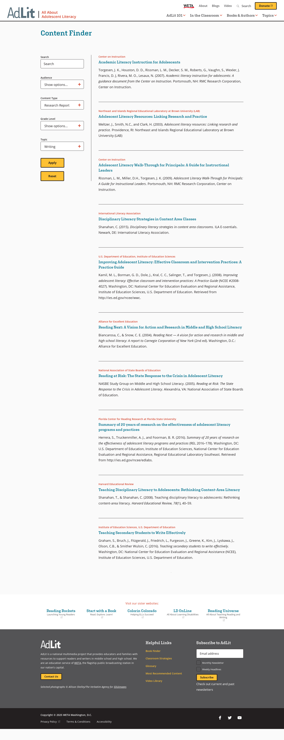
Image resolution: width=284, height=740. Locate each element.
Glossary (151, 676)
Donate (268, 6)
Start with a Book (101, 624)
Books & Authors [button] (242, 15)
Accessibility (104, 732)
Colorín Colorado (142, 624)
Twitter (230, 729)
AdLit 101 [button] (175, 15)
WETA (188, 6)
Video (228, 6)
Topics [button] (269, 15)
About (203, 6)
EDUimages (120, 697)
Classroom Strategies (159, 669)
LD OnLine (182, 624)
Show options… (62, 84)
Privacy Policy (50, 732)
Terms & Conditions (79, 732)
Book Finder (153, 661)
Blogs (216, 6)
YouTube (239, 729)
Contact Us (52, 687)
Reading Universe (223, 626)
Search (45, 57)
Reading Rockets (60, 624)
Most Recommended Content (164, 683)
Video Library (154, 691)
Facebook (220, 729)
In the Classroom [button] (206, 15)
